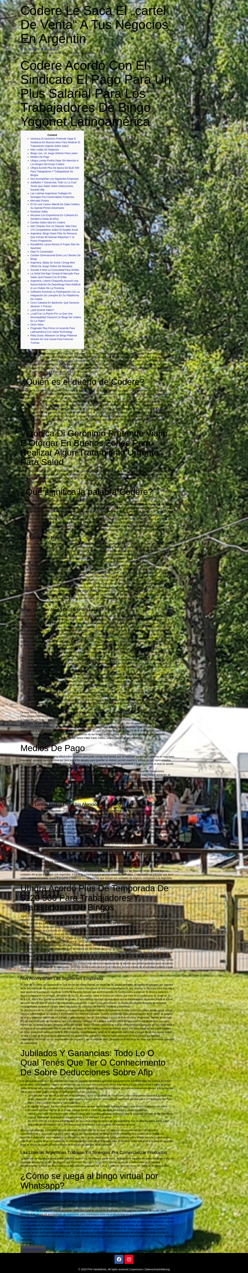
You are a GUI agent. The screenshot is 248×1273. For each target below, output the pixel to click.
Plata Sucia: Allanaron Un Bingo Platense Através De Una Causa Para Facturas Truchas (54, 339)
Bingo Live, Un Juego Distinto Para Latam (54, 153)
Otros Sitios (37, 324)
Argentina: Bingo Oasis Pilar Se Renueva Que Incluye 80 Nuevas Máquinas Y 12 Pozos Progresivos (54, 237)
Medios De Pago (40, 156)
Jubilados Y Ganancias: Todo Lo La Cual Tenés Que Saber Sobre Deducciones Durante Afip (53, 186)
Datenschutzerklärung (157, 1269)
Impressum (136, 1269)
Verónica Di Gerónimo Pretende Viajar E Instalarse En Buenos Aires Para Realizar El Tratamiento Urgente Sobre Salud (55, 142)
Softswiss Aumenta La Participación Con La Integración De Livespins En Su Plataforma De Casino (55, 295)
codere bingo (94, 1162)
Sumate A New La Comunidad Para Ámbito (55, 269)
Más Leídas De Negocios (45, 149)
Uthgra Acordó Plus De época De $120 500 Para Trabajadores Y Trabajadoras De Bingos (55, 171)
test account (49, 49)
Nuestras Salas (39, 211)
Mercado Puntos (40, 200)
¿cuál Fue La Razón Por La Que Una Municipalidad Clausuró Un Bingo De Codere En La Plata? (56, 317)
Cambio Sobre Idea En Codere (48, 222)
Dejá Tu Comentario (42, 251)
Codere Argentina (33, 1249)
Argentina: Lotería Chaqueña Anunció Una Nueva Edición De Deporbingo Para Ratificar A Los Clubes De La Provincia (56, 284)
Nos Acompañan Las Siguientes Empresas (55, 178)
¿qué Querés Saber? (42, 310)
